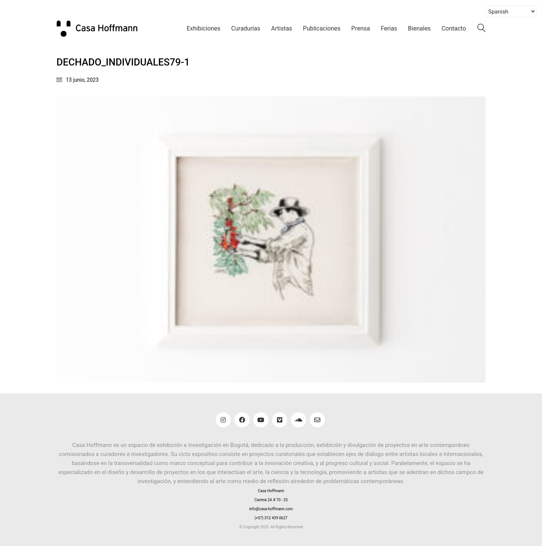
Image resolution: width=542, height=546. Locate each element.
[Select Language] (511, 11)
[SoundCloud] (298, 419)
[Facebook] (242, 419)
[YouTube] (260, 419)
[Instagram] (223, 419)
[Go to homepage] (101, 28)
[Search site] (481, 29)
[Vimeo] (279, 419)
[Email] (317, 419)
